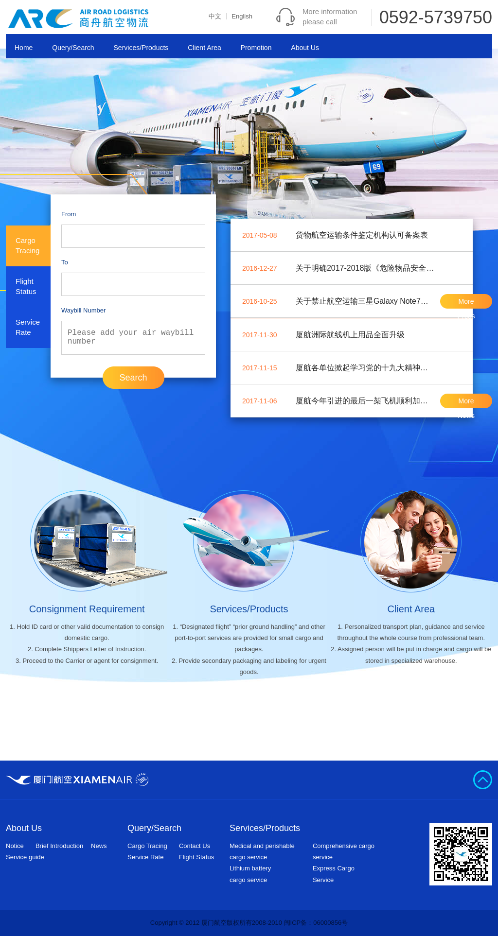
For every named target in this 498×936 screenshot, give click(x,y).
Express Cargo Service (334, 874)
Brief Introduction (59, 845)
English (241, 16)
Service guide (25, 857)
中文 (215, 16)
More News (466, 402)
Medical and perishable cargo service (262, 851)
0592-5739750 (435, 17)
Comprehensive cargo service (343, 851)
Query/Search (73, 47)
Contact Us (194, 845)
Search (133, 377)
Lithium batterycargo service (250, 874)
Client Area (204, 47)
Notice (15, 845)
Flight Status (196, 857)
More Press (466, 303)
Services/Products (141, 47)
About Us (305, 47)
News (99, 845)
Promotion (256, 47)
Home (24, 47)
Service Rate (145, 857)
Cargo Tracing (147, 845)
